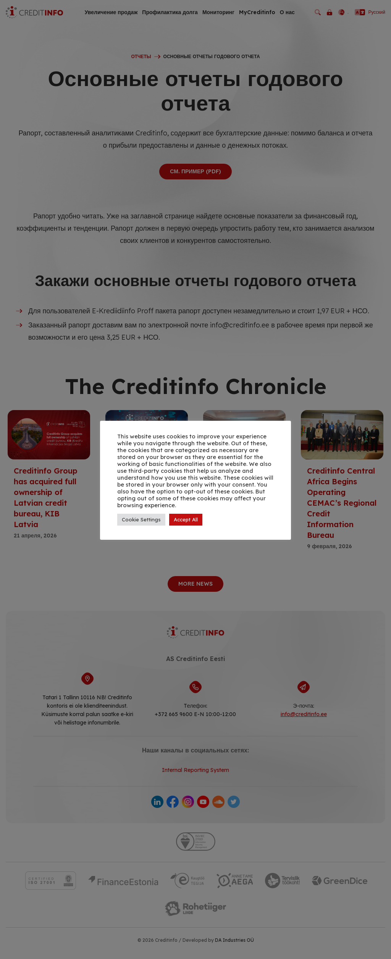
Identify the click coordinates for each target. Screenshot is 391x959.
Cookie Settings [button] (141, 519)
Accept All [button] (186, 519)
